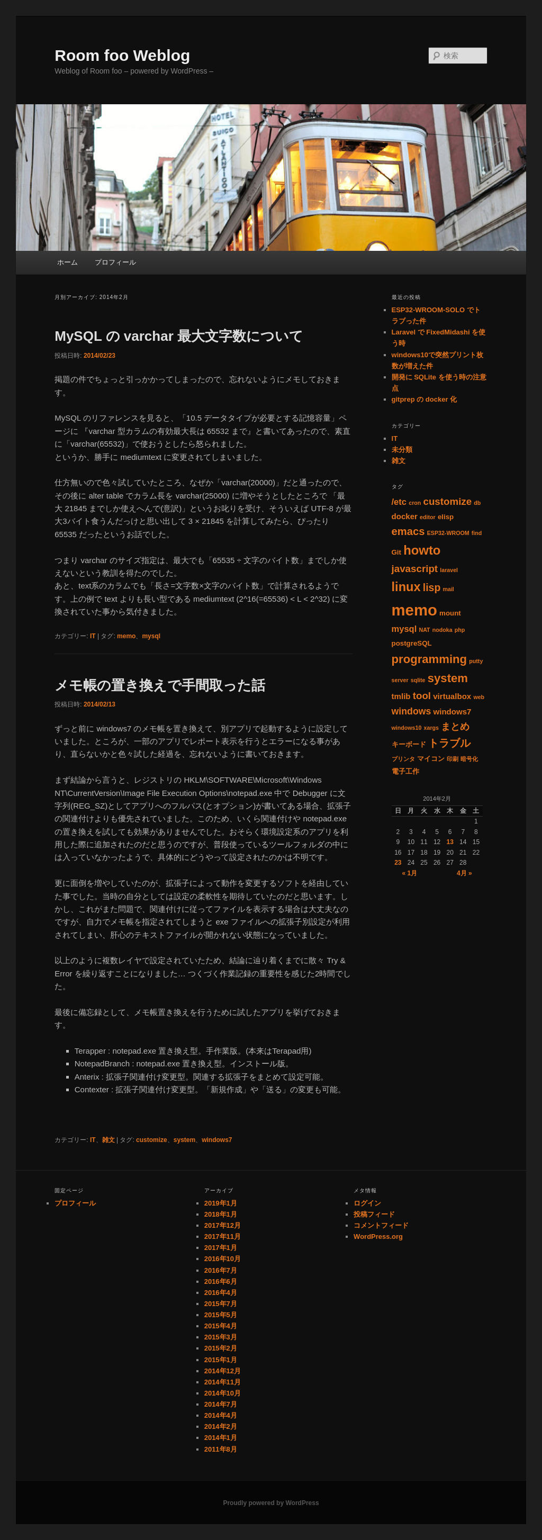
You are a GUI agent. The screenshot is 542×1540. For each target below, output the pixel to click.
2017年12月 (222, 1225)
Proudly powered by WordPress (271, 1503)
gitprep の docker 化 (424, 399)
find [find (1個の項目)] (477, 533)
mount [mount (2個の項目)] (450, 613)
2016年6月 (220, 1281)
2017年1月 (220, 1248)
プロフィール (115, 262)
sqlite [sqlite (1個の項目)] (418, 680)
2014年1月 (220, 1438)
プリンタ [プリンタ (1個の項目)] (403, 759)
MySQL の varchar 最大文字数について (179, 336)
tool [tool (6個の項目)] (422, 695)
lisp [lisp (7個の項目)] (432, 587)
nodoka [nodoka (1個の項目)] (442, 630)
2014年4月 (220, 1415)
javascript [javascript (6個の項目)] (415, 568)
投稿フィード (374, 1214)
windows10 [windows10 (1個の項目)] (407, 727)
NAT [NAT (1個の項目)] (424, 630)
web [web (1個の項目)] (478, 697)
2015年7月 (220, 1304)
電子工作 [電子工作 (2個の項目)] (405, 771)
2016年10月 (222, 1259)
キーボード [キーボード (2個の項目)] (409, 744)
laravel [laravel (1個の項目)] (449, 570)
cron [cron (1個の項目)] (415, 503)
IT (93, 636)
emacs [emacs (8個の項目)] (408, 531)
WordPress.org (378, 1236)
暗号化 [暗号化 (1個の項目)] (469, 759)
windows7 (217, 1140)
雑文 (108, 1140)
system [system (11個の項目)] (448, 678)
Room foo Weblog (122, 55)
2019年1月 (220, 1203)
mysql (151, 636)
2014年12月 (222, 1371)
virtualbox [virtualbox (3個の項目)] (452, 696)
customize (151, 1140)
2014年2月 (220, 1426)
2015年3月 (220, 1337)
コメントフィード (381, 1225)
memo (126, 636)
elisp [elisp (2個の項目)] (446, 517)
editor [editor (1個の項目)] (428, 517)
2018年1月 (220, 1214)
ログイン (367, 1203)
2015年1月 (220, 1360)
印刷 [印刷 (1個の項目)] (452, 759)
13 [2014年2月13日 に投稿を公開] (450, 842)
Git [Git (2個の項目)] (396, 552)
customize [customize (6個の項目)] (447, 501)
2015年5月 (220, 1315)
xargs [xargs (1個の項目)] (431, 727)
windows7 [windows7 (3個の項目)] (452, 711)
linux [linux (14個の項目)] (406, 587)
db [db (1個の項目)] (477, 503)
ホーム (67, 262)
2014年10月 (222, 1393)
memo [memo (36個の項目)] (414, 610)
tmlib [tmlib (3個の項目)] (401, 696)
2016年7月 (220, 1270)
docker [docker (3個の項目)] (405, 516)
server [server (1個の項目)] (400, 680)
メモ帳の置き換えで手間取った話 (160, 685)
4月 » (464, 873)
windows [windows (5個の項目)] (411, 711)
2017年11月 (222, 1236)
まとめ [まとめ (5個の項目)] (455, 726)
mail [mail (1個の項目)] (448, 589)
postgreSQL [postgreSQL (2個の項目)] (412, 643)
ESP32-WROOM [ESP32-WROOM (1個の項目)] (448, 533)
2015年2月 (220, 1348)
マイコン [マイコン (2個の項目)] (431, 759)
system (184, 1140)
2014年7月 (220, 1404)
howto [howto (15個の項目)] (421, 550)
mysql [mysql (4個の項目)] (404, 629)
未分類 (402, 450)
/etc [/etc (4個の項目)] (399, 502)
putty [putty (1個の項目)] (476, 661)
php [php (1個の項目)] (460, 630)
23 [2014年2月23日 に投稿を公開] (397, 862)
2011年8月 (220, 1449)
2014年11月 (222, 1382)
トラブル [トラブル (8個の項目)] (449, 743)
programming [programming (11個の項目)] (429, 659)
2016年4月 (220, 1293)
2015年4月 (220, 1326)
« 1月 (410, 873)
